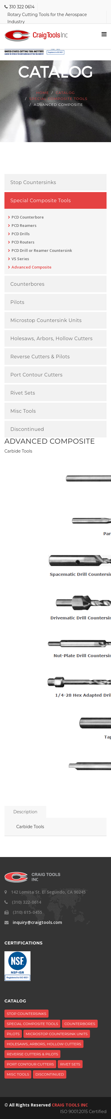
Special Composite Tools (58, 98)
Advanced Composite (32, 267)
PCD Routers (23, 242)
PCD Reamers (24, 225)
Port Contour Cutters (36, 375)
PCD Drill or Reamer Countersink (42, 250)
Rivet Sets (22, 393)
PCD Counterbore (28, 217)
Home (42, 92)
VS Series (20, 258)
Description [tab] (25, 811)
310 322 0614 (21, 7)
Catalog (65, 92)
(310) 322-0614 (26, 902)
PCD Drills (21, 233)
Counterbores (27, 284)
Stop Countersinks (33, 182)
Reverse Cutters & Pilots (40, 357)
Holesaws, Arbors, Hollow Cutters (51, 338)
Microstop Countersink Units (46, 320)
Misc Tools (23, 411)
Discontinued (27, 429)
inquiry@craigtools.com (37, 922)
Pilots (17, 302)
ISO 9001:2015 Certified (83, 1111)
